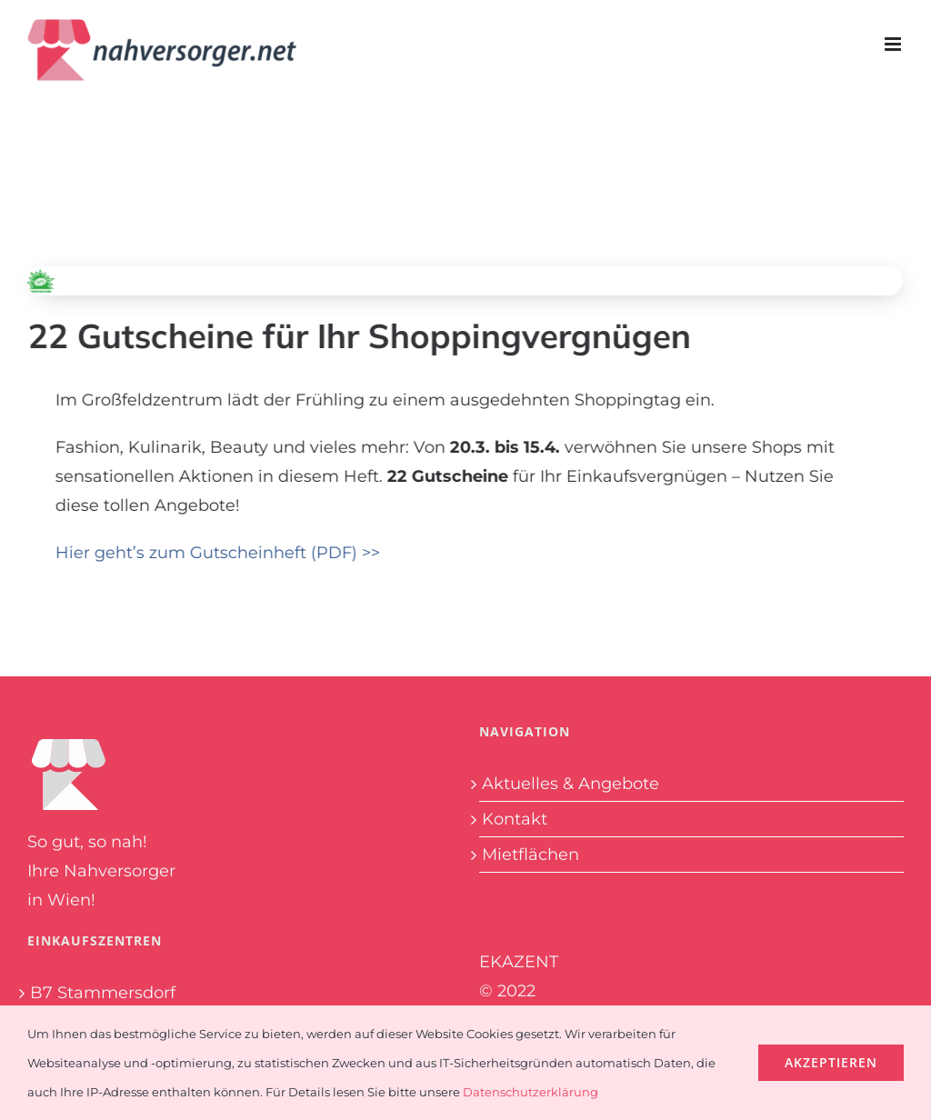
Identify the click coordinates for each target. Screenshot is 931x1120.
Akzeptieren (831, 1062)
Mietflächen (530, 855)
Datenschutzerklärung (530, 1092)
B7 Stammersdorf (102, 993)
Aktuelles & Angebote (570, 784)
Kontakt (514, 819)
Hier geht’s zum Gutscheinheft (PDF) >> (219, 553)
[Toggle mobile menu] (894, 44)
